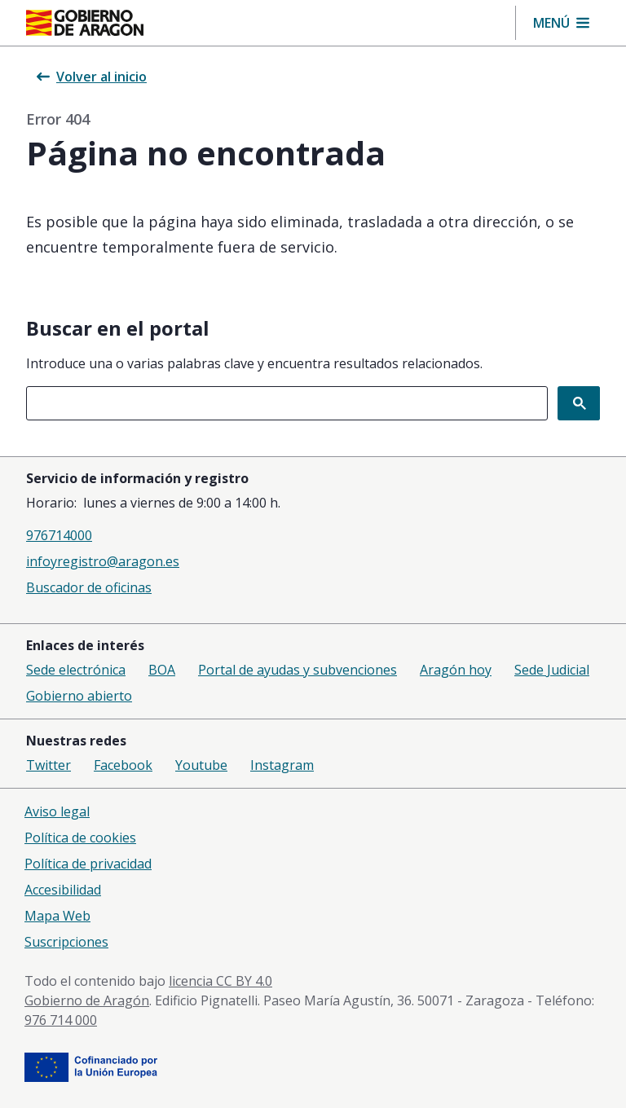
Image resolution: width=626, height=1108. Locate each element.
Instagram (282, 765)
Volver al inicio (92, 77)
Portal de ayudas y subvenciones (297, 670)
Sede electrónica (76, 670)
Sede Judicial (551, 670)
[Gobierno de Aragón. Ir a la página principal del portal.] (84, 23)
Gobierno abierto (79, 696)
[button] (561, 23)
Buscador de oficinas (89, 587)
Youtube (201, 765)
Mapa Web (57, 916)
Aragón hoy (456, 670)
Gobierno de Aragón (86, 1000)
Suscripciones (66, 942)
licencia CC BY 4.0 (220, 981)
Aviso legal (57, 811)
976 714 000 (60, 1020)
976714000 (59, 535)
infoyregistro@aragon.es (102, 561)
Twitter (48, 765)
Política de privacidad (88, 864)
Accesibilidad (62, 890)
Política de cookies (80, 837)
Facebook (123, 765)
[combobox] (287, 403)
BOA (161, 670)
